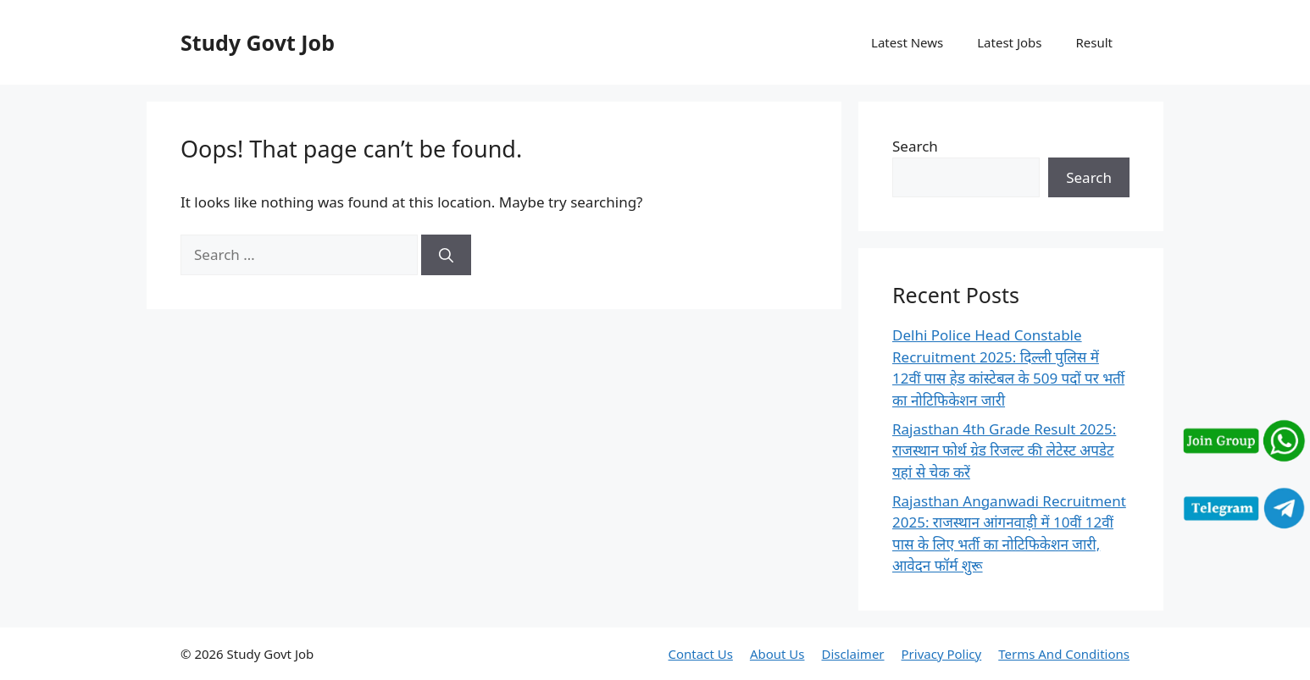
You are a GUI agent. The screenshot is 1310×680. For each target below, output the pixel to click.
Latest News (907, 42)
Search (915, 146)
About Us (777, 653)
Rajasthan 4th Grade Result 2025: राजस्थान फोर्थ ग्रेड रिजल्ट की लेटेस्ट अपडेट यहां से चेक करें (1004, 450)
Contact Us (701, 653)
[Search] (446, 255)
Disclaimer (853, 653)
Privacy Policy (942, 653)
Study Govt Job (257, 42)
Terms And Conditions (1064, 653)
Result (1094, 42)
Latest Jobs (1009, 42)
